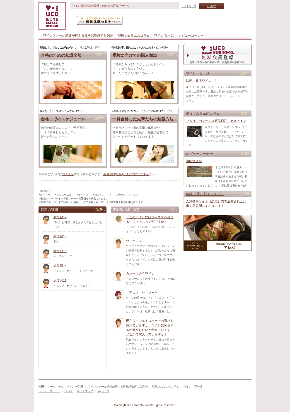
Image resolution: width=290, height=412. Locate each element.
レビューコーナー (191, 35)
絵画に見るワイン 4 (203, 80)
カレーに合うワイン (140, 273)
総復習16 (60, 236)
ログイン (68, 174)
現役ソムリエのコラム (134, 35)
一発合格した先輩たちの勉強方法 (143, 119)
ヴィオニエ (134, 241)
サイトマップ (188, 6)
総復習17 (60, 217)
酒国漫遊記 (194, 161)
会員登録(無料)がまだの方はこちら (126, 174)
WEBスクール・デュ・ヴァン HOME (61, 386)
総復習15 (60, 251)
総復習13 (60, 280)
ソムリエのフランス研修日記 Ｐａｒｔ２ (216, 121)
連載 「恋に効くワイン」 (205, 194)
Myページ (103, 391)
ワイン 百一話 (164, 35)
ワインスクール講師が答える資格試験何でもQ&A (78, 35)
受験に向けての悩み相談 (134, 55)
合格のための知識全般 (61, 55)
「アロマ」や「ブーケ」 (143, 292)
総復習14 (60, 266)
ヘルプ (211, 6)
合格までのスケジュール (63, 119)
